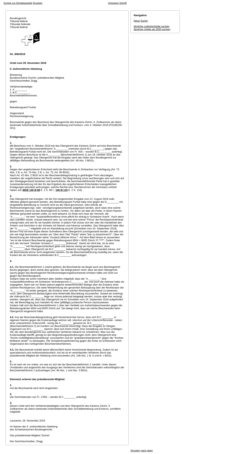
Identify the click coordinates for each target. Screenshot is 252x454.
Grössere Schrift (117, 3)
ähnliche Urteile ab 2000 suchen (152, 29)
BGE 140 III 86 (31, 190)
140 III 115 (62, 190)
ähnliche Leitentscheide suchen (151, 26)
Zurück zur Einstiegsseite (18, 3)
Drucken (37, 3)
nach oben (147, 450)
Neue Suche (141, 20)
